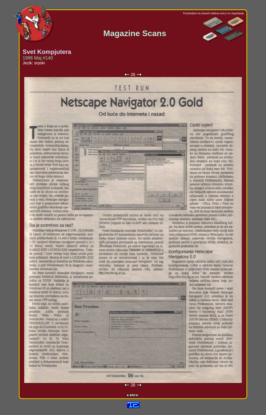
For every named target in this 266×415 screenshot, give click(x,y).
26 (133, 74)
